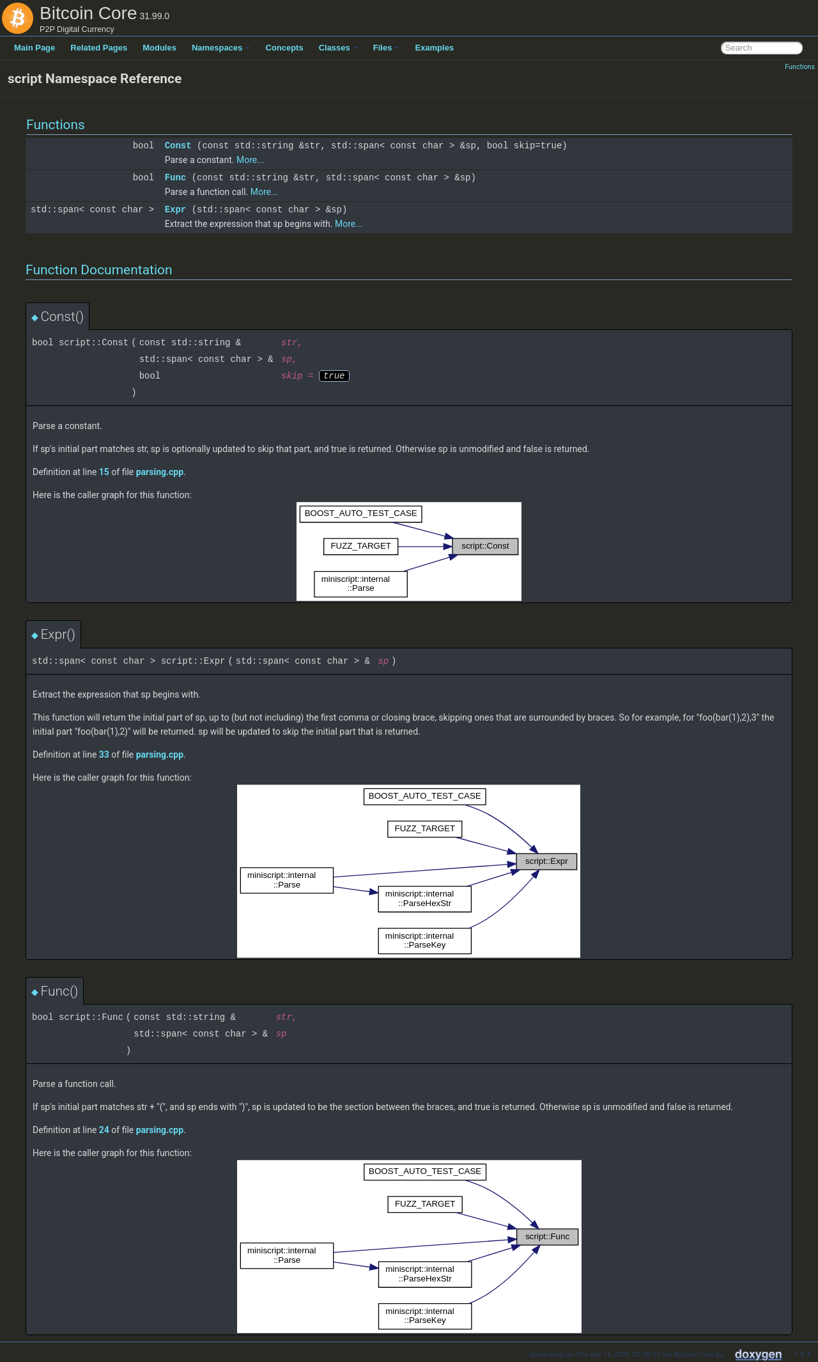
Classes (338, 47)
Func (176, 177)
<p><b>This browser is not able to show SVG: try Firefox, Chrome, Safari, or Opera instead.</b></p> (409, 551)
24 (104, 1130)
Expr (176, 209)
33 (104, 754)
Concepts (284, 47)
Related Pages (98, 47)
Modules (159, 47)
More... (250, 160)
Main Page (34, 47)
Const (178, 145)
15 (104, 472)
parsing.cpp (159, 472)
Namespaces (221, 47)
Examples (434, 47)
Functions (800, 67)
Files (386, 47)
